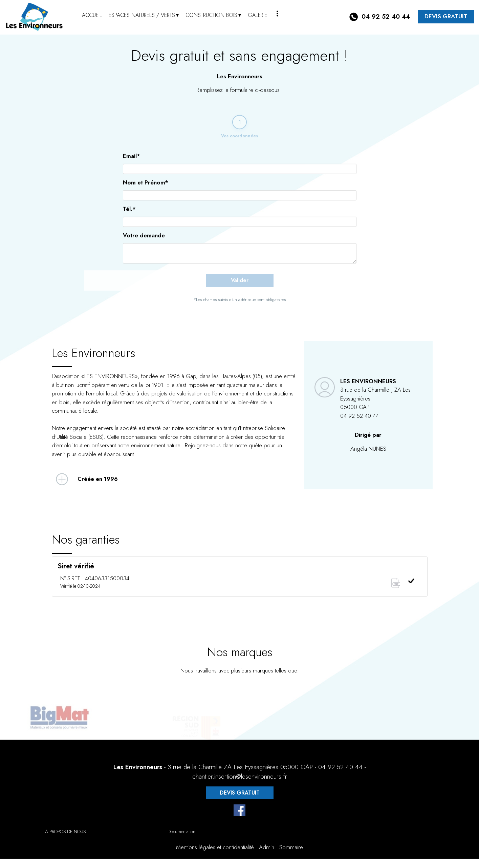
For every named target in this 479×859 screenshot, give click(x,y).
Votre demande (144, 245)
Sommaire (291, 848)
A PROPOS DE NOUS (65, 832)
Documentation (181, 832)
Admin (266, 848)
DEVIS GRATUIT (445, 16)
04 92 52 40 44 (340, 767)
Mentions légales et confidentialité (215, 848)
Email (131, 165)
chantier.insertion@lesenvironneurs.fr (239, 777)
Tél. (129, 218)
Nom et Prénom (145, 192)
